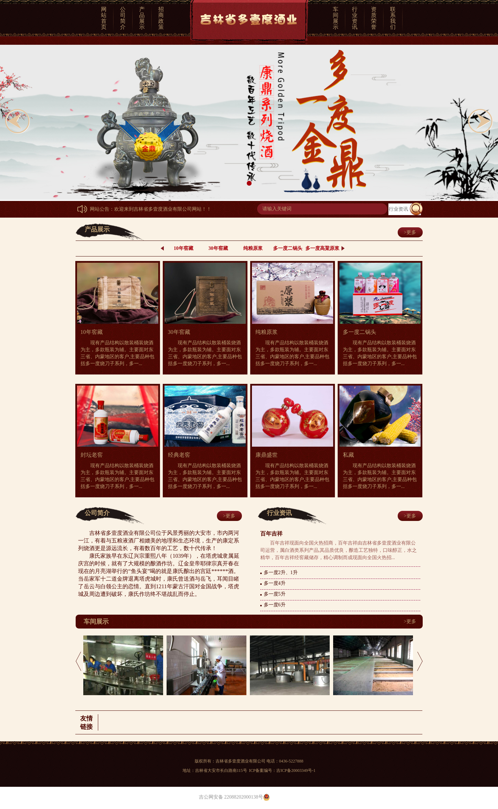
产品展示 (142, 18)
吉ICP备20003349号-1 (295, 770)
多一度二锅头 (287, 248)
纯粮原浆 (253, 248)
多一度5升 (275, 594)
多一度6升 (275, 604)
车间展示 (335, 18)
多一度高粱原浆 (322, 248)
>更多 (410, 232)
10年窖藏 (183, 248)
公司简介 (123, 18)
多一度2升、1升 (281, 572)
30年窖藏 (218, 248)
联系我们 (393, 18)
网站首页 (104, 18)
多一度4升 (275, 583)
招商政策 (161, 18)
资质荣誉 (374, 18)
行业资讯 (354, 18)
